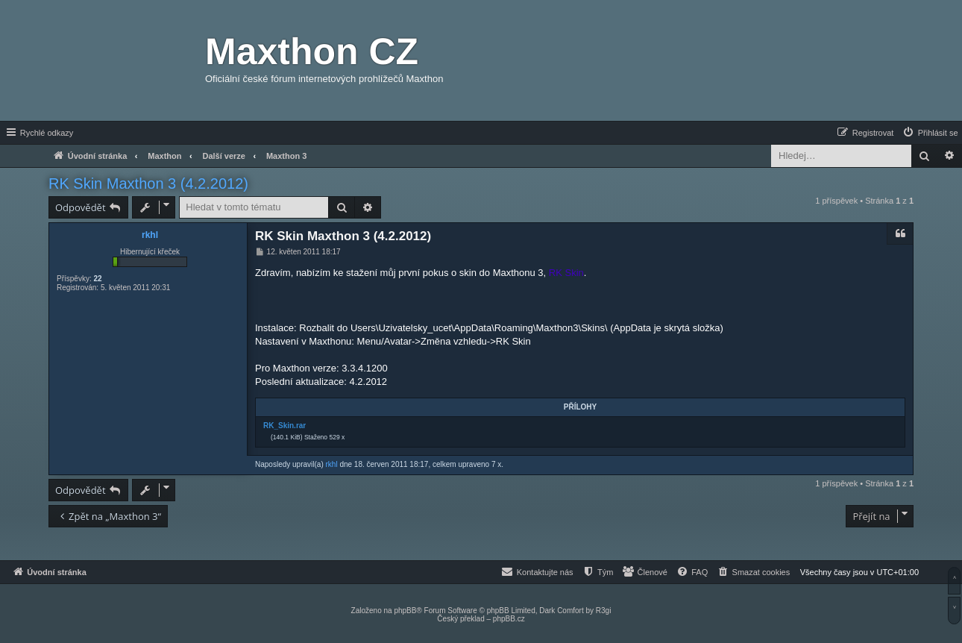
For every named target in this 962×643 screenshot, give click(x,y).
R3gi (604, 610)
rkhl (150, 234)
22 (97, 279)
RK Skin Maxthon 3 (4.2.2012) (148, 183)
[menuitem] (930, 133)
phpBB (405, 610)
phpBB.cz (509, 619)
